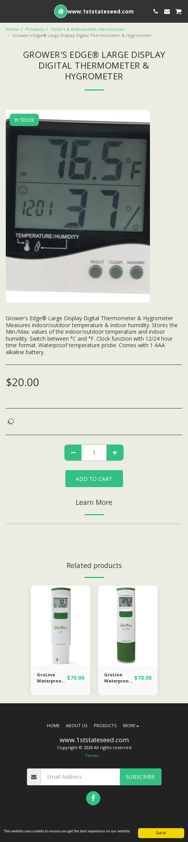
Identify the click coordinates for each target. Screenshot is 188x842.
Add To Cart (94, 478)
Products (34, 29)
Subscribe (140, 776)
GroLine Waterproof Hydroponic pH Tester (50, 678)
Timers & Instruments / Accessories (88, 29)
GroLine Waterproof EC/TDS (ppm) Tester (118, 678)
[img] (60, 626)
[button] (8, 11)
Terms (91, 755)
